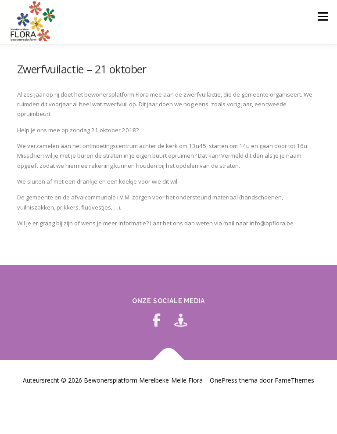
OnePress (223, 380)
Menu (322, 16)
